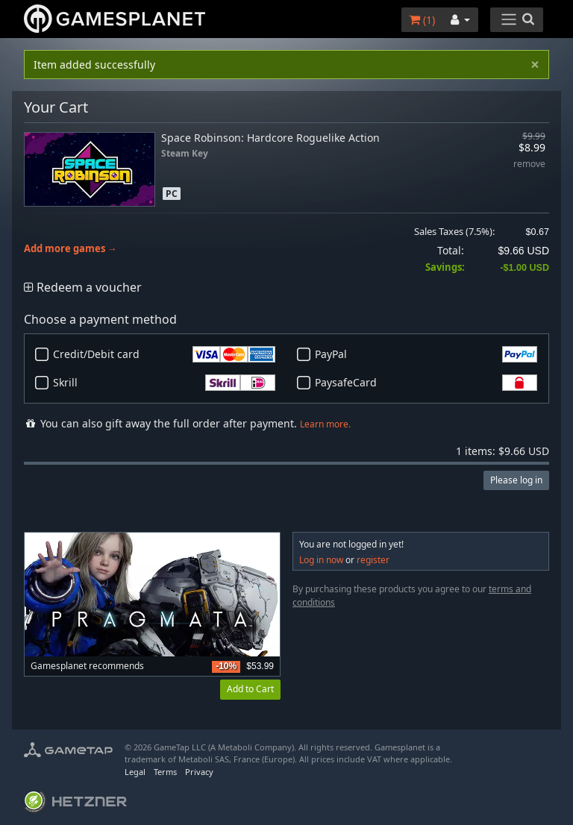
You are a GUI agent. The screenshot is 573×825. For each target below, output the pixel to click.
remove (529, 164)
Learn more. (325, 424)
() (422, 20)
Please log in (516, 480)
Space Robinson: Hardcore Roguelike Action (270, 138)
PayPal (426, 354)
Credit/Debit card (164, 354)
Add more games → (70, 248)
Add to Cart (250, 689)
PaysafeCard (426, 382)
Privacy (199, 771)
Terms (165, 771)
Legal (135, 771)
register (373, 559)
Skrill (164, 382)
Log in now (321, 559)
